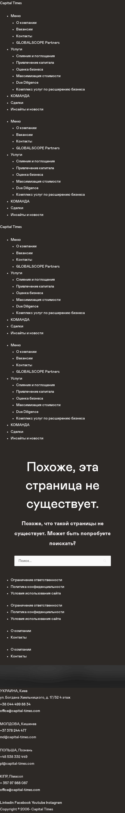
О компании (26, 23)
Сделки (17, 103)
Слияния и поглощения (35, 56)
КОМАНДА (20, 96)
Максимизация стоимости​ (38, 76)
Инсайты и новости (27, 109)
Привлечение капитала (35, 63)
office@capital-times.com (20, 711)
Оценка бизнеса (29, 69)
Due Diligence (27, 82)
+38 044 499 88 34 (15, 704)
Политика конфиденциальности (37, 587)
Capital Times (11, 3)
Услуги (16, 49)
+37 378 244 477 (13, 730)
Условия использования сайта (36, 593)
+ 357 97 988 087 (14, 783)
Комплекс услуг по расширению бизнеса (50, 89)
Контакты (24, 36)
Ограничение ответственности (36, 580)
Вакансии (24, 29)
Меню (16, 16)
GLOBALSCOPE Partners (37, 43)
